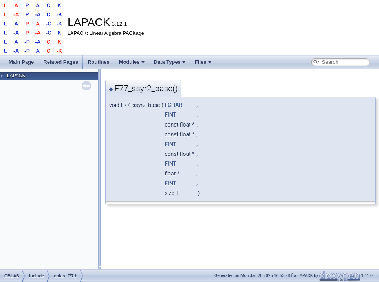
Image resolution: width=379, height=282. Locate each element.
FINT (170, 115)
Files (203, 62)
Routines (99, 62)
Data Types (169, 62)
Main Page (21, 62)
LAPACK (16, 75)
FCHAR (173, 105)
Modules (132, 62)
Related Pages (60, 62)
